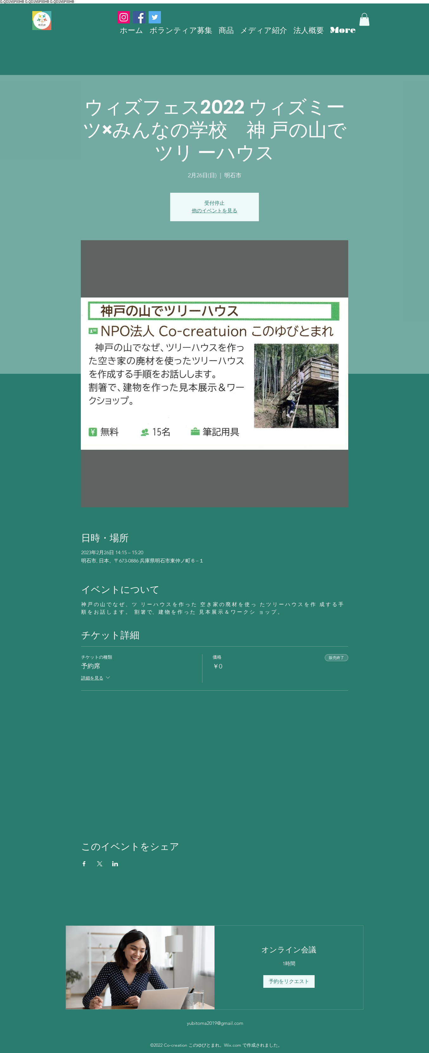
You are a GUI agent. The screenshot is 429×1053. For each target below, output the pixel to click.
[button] (364, 19)
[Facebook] (139, 17)
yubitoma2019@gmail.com (215, 1023)
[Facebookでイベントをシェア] (84, 863)
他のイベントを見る (214, 211)
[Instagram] (124, 17)
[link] (289, 950)
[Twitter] (155, 17)
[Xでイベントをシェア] (100, 863)
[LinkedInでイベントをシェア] (115, 863)
